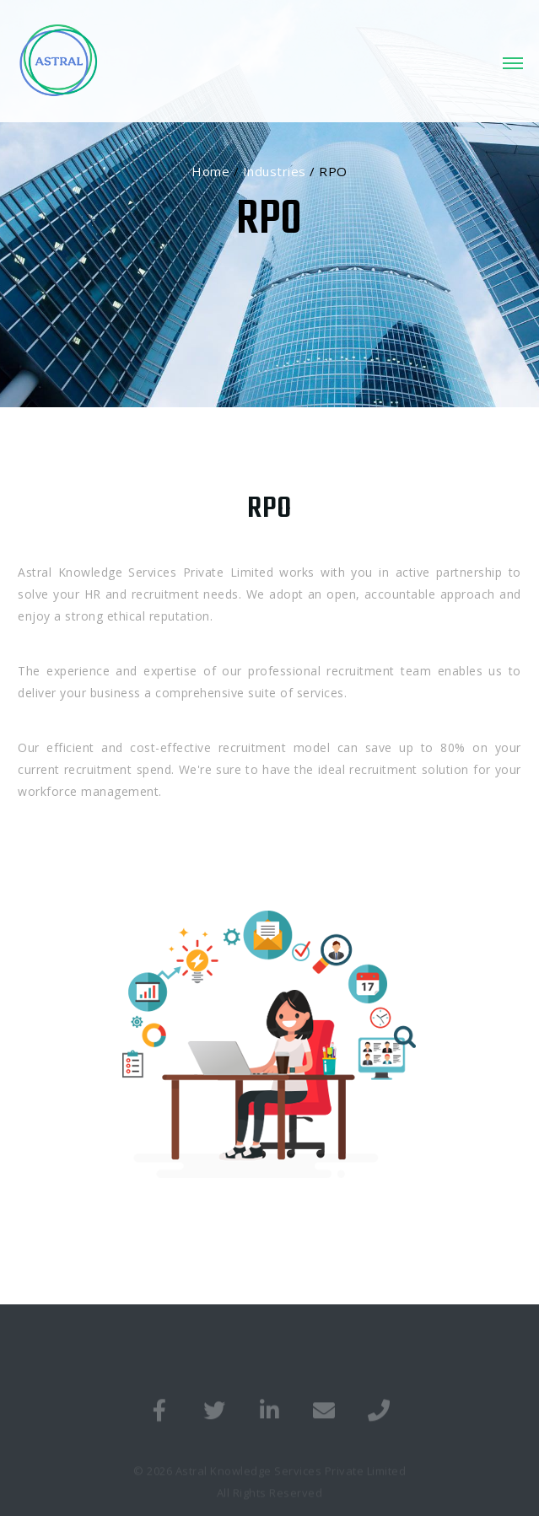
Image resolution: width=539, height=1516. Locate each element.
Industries (274, 171)
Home (210, 171)
